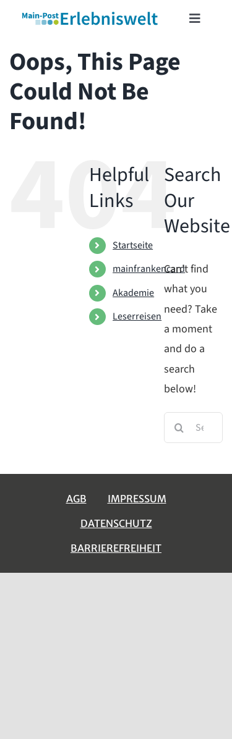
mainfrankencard (149, 269)
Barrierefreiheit (116, 548)
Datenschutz (116, 523)
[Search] (179, 427)
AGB (76, 498)
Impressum (137, 498)
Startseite (133, 245)
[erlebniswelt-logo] (91, 14)
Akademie (133, 293)
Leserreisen (137, 316)
